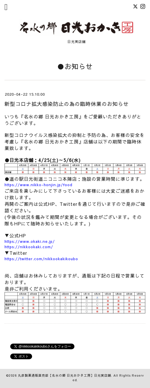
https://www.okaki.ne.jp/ (30, 241)
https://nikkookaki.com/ (29, 246)
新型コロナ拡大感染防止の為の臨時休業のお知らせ (67, 103)
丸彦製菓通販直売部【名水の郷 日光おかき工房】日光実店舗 (64, 375)
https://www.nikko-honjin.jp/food (38, 184)
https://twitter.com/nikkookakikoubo (41, 258)
